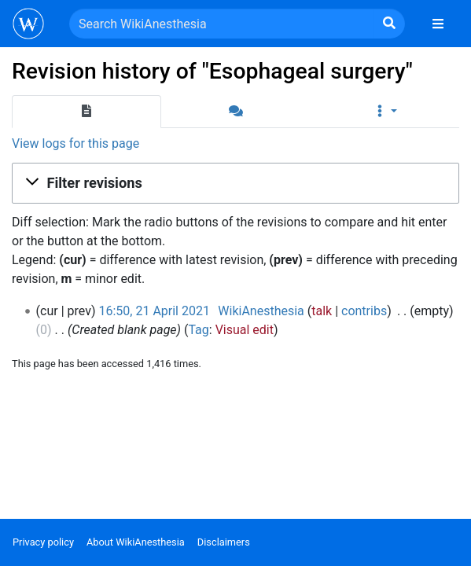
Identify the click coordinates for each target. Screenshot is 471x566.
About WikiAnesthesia (135, 542)
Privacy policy (43, 542)
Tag (198, 329)
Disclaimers (223, 542)
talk (321, 310)
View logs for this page (75, 143)
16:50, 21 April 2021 (153, 310)
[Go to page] (389, 24)
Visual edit (244, 329)
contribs (364, 310)
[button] (384, 111)
